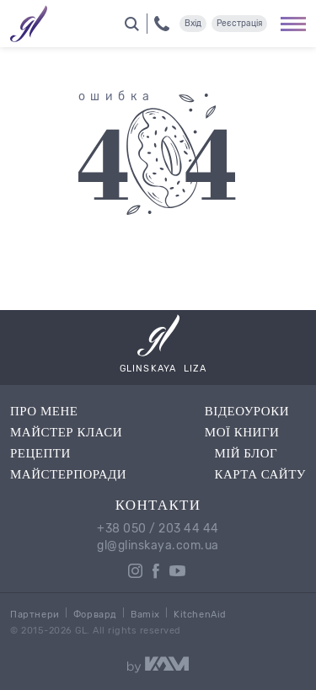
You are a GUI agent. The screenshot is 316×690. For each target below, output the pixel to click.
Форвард (95, 614)
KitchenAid (200, 614)
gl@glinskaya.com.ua (158, 546)
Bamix (145, 614)
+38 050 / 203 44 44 (158, 529)
